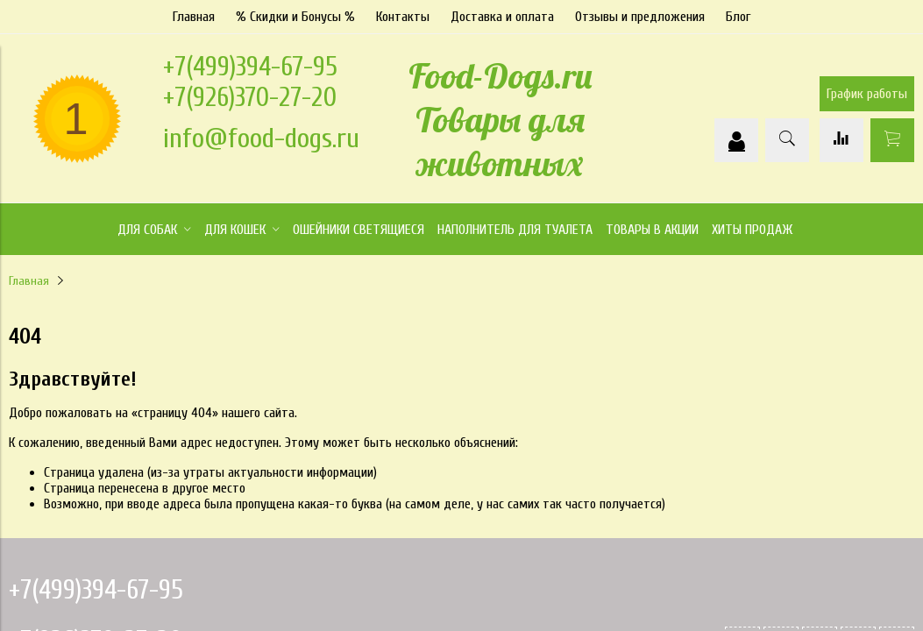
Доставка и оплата (502, 17)
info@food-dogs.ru (261, 138)
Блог (738, 17)
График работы (867, 94)
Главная (194, 17)
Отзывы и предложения (640, 17)
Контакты (403, 17)
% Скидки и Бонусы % (295, 17)
